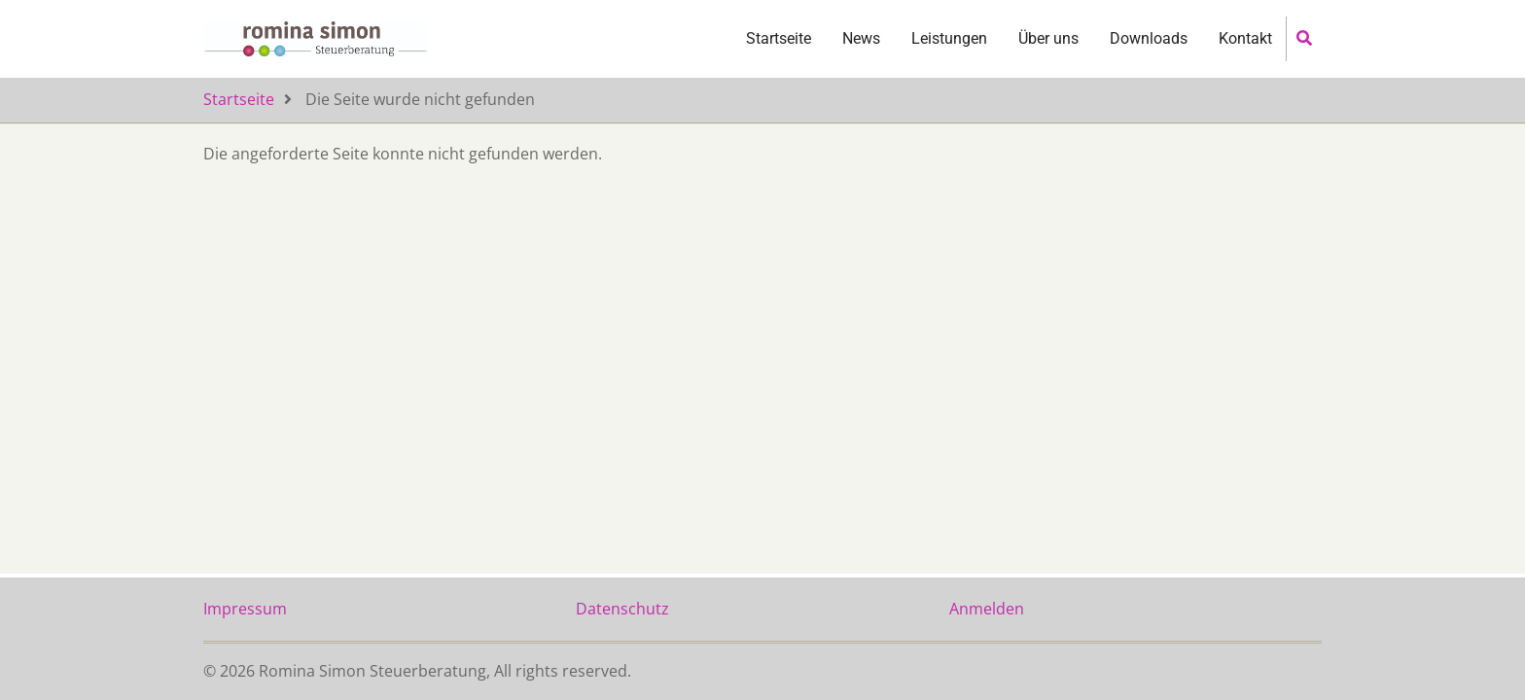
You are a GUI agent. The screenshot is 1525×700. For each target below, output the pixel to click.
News (861, 54)
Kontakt (1245, 54)
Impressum (245, 608)
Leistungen (949, 54)
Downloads (1149, 54)
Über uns (1048, 54)
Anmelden (986, 608)
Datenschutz (622, 608)
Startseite (778, 54)
